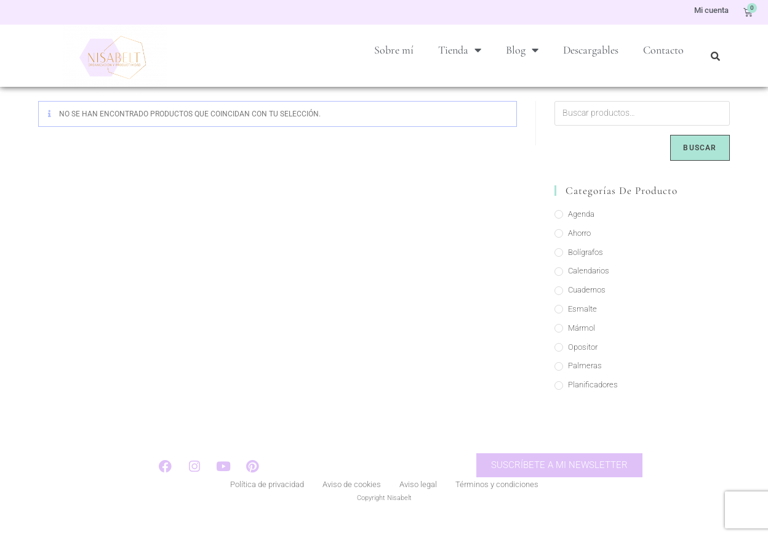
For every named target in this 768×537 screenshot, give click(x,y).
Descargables (590, 50)
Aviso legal (418, 502)
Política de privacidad (267, 502)
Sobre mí (394, 50)
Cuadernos (587, 306)
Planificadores (593, 401)
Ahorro (579, 249)
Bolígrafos (585, 268)
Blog (522, 50)
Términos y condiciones (496, 502)
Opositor (583, 363)
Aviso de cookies (351, 502)
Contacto (663, 50)
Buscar (699, 164)
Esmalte (582, 325)
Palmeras (585, 382)
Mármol (581, 344)
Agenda (581, 230)
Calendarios (588, 287)
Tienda (459, 50)
